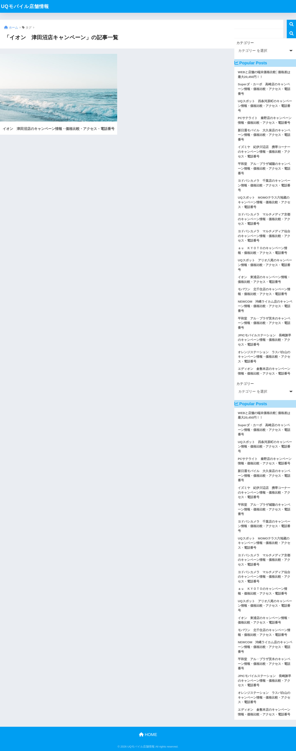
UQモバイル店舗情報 (25, 6)
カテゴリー (245, 43)
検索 (291, 24)
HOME (148, 734)
